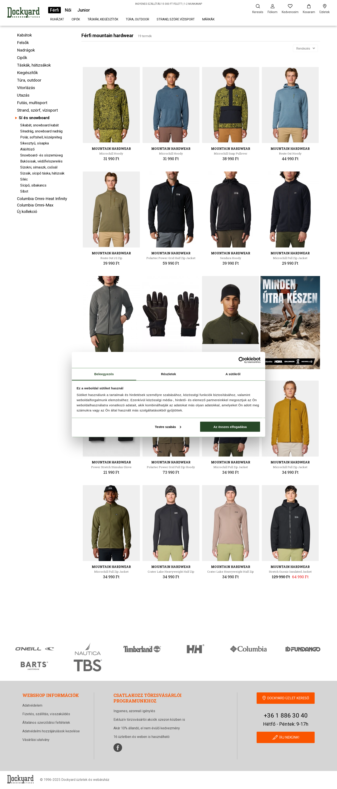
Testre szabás (168, 426)
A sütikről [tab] (232, 374)
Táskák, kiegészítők (102, 19)
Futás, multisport (32, 102)
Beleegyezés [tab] (104, 374)
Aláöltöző (27, 149)
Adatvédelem (32, 705)
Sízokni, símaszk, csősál (38, 167)
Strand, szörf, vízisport (176, 19)
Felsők (23, 42)
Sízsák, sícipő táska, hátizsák (42, 173)
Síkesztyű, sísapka (34, 143)
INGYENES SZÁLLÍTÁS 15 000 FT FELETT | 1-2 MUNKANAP (168, 3)
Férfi (54, 10)
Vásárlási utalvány (35, 740)
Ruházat (57, 19)
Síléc (24, 179)
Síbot (24, 191)
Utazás (23, 95)
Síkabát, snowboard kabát (39, 125)
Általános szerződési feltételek (46, 723)
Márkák (208, 19)
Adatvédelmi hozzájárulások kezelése (51, 731)
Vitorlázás (26, 87)
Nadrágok (26, 50)
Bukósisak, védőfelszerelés (41, 161)
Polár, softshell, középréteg (41, 137)
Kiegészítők (27, 72)
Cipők (76, 19)
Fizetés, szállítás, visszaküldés (46, 714)
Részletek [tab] (168, 374)
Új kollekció (27, 211)
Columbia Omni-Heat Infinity (42, 198)
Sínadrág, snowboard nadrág (41, 131)
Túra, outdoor (137, 19)
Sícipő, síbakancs (33, 185)
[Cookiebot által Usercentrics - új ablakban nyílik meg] (241, 360)
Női (68, 10)
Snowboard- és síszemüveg (41, 155)
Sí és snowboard (34, 117)
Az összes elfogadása (230, 426)
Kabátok (24, 35)
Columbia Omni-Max (35, 205)
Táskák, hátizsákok (34, 65)
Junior (83, 10)
